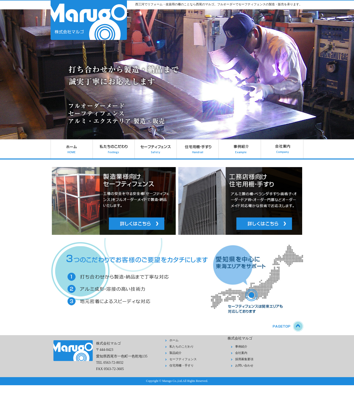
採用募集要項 (244, 359)
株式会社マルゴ (240, 338)
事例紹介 (239, 149)
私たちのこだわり (114, 149)
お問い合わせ (244, 365)
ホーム (72, 149)
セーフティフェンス (155, 149)
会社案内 (281, 149)
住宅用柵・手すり (197, 149)
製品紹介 (175, 353)
